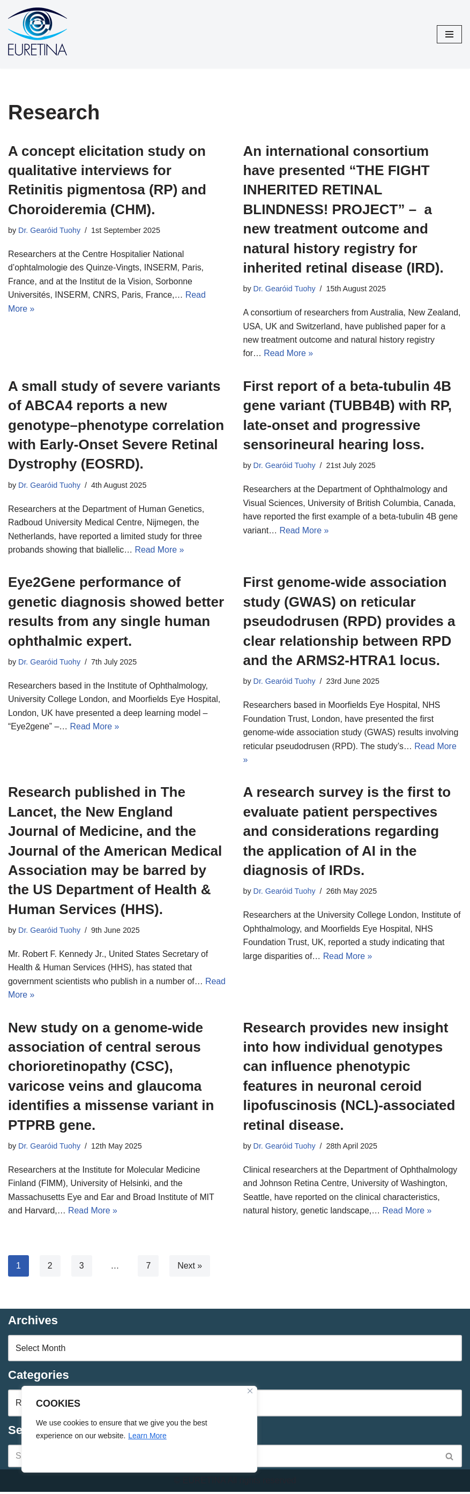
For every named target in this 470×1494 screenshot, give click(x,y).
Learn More (147, 1435)
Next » (190, 1267)
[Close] (250, 1391)
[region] (139, 1429)
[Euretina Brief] (37, 34)
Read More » (320, 353)
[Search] (450, 1458)
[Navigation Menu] (449, 34)
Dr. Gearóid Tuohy (49, 230)
